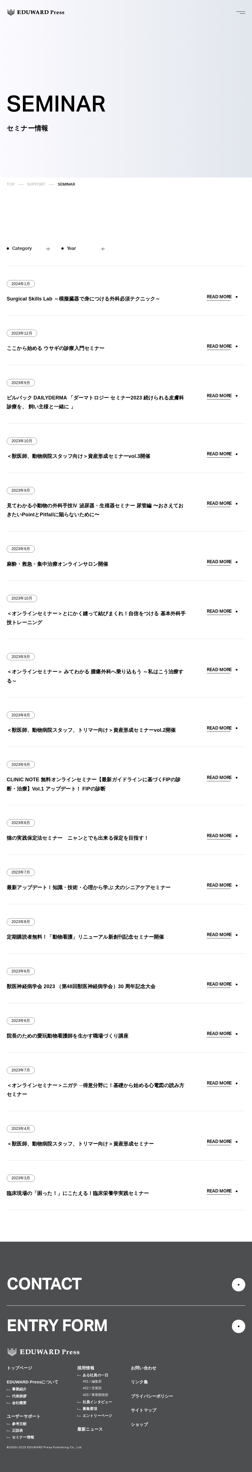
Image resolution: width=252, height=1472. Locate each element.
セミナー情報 (20, 1437)
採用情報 (85, 1367)
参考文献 (17, 1424)
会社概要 (17, 1403)
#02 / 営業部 (92, 1388)
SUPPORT (36, 184)
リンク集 (139, 1381)
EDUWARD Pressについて (32, 1381)
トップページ (19, 1367)
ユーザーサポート (23, 1416)
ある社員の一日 (92, 1375)
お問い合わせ (143, 1367)
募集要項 (87, 1409)
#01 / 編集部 (92, 1381)
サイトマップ (143, 1410)
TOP (11, 184)
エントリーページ (94, 1416)
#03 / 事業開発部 (95, 1395)
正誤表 (15, 1430)
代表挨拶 (17, 1396)
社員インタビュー (94, 1402)
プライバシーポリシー (152, 1396)
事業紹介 (17, 1389)
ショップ (139, 1424)
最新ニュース (90, 1429)
